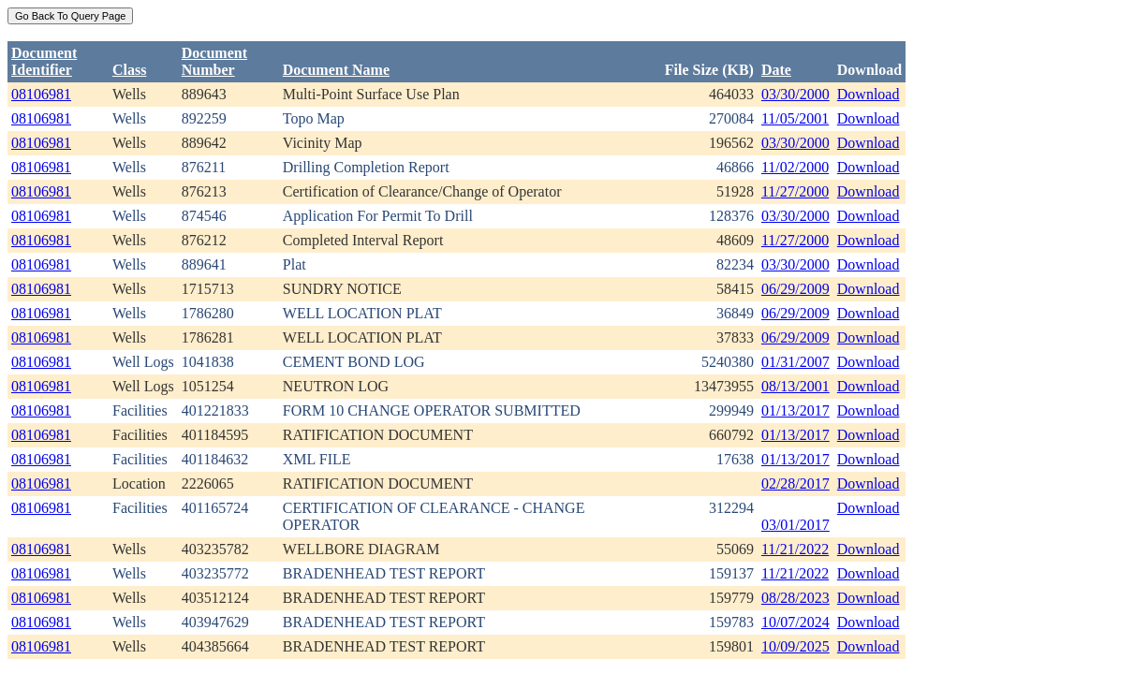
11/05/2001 (795, 118)
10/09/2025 (795, 646)
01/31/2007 (795, 362)
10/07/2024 (795, 622)
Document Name (336, 70)
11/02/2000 (795, 167)
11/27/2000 (795, 191)
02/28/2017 (795, 483)
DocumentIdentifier (44, 61)
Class (129, 70)
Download (868, 94)
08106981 (41, 94)
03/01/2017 (795, 525)
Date (776, 70)
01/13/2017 (795, 410)
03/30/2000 (795, 94)
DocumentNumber (214, 61)
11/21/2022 (795, 549)
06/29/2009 (795, 289)
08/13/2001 (795, 386)
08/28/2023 (795, 598)
